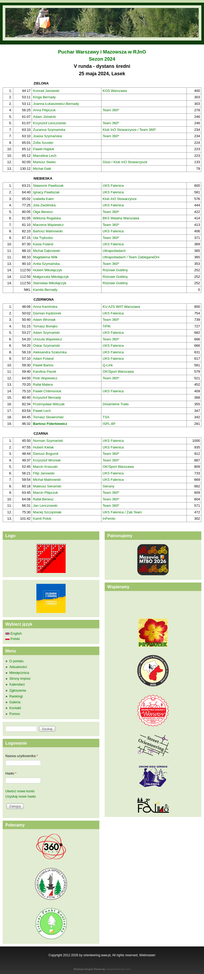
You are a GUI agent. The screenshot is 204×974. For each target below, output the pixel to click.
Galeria (14, 702)
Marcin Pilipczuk (45, 493)
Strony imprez (20, 679)
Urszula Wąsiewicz (47, 339)
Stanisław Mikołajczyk (49, 283)
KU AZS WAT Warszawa (121, 307)
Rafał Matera (43, 384)
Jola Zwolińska (44, 205)
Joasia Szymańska (47, 136)
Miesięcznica (19, 673)
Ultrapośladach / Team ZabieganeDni (131, 257)
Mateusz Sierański (47, 486)
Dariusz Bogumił (45, 454)
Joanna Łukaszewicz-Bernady (56, 104)
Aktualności (18, 667)
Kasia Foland (43, 244)
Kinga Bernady (44, 97)
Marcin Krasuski (45, 467)
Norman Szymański (48, 441)
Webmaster (147, 955)
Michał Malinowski (47, 480)
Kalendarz (17, 684)
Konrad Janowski (46, 91)
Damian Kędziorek (47, 313)
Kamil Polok (42, 519)
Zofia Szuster (43, 143)
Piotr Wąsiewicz (45, 378)
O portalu (16, 661)
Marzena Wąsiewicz (48, 225)
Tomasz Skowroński (48, 417)
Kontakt (15, 708)
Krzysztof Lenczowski (49, 123)
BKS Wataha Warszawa (121, 218)
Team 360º (111, 110)
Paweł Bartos (43, 365)
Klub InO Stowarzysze (120, 199)
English (13, 633)
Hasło (10, 773)
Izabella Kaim (43, 199)
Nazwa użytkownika (21, 756)
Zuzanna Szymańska (49, 130)
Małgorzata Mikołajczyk (51, 277)
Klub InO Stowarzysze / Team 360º (129, 130)
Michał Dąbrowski (46, 251)
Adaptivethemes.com (118, 969)
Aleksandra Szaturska (49, 352)
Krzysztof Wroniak (47, 460)
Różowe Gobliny (115, 270)
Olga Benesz (43, 212)
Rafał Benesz (43, 499)
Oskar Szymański (46, 346)
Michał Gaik (42, 169)
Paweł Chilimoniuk (47, 391)
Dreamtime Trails (116, 404)
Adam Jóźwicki (44, 117)
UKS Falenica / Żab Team (122, 512)
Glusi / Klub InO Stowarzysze (125, 162)
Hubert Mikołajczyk (47, 270)
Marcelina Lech (44, 156)
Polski (12, 639)
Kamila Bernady (45, 290)
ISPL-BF (109, 424)
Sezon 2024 (102, 59)
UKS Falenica (113, 186)
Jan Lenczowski (45, 506)
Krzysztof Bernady (47, 397)
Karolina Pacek (44, 371)
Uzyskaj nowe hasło (20, 796)
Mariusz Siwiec (44, 162)
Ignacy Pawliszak (46, 192)
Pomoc (14, 714)
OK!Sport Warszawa (118, 371)
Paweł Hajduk (43, 149)
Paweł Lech (42, 411)
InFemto (109, 519)
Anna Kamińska (45, 307)
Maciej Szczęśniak (47, 512)
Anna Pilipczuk (44, 110)
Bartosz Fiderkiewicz (50, 424)
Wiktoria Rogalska (47, 218)
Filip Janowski (43, 473)
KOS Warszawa (115, 91)
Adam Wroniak (44, 320)
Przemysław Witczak (49, 404)
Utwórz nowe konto (20, 791)
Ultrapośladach (114, 251)
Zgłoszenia (17, 690)
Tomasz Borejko (45, 326)
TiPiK (107, 326)
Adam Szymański (46, 333)
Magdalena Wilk (45, 257)
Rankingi (16, 696)
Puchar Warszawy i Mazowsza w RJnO (102, 52)
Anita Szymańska (46, 264)
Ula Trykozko (43, 238)
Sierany (108, 486)
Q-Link (108, 365)
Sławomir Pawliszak (48, 186)
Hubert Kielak (43, 447)
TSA (106, 417)
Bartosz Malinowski (47, 231)
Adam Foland (43, 359)
